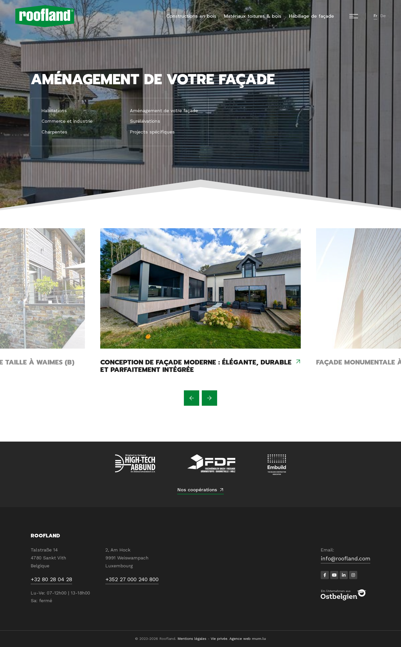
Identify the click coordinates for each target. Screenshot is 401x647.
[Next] (209, 398)
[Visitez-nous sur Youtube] (334, 575)
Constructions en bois (191, 16)
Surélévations (145, 121)
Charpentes (54, 131)
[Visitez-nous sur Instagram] (353, 575)
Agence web (240, 638)
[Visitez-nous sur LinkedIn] (344, 575)
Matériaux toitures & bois (252, 16)
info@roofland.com (345, 558)
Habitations (54, 110)
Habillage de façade (311, 16)
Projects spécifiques (152, 131)
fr (375, 16)
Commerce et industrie (67, 121)
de (383, 16)
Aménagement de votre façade (164, 110)
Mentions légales (191, 638)
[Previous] (191, 398)
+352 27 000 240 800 (132, 579)
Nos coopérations (197, 489)
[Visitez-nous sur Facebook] (325, 575)
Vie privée (219, 638)
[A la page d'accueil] (44, 16)
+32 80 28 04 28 (51, 579)
